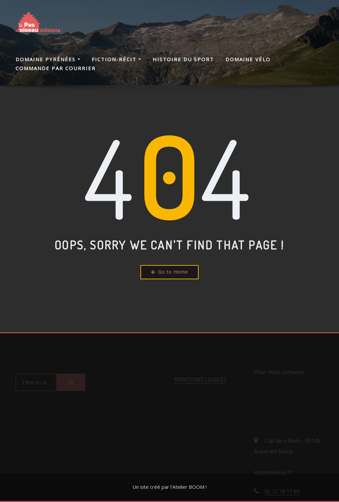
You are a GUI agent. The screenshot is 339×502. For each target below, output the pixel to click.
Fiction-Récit (116, 59)
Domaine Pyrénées (48, 59)
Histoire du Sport (183, 59)
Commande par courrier (56, 68)
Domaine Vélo (247, 59)
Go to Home (169, 272)
